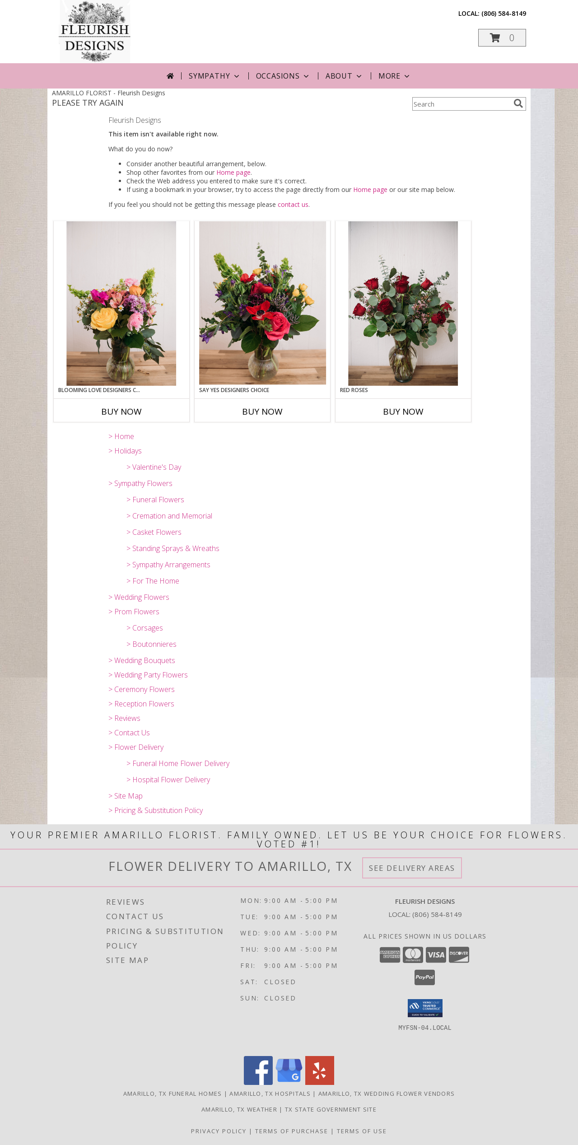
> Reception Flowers (141, 704)
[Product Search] (461, 104)
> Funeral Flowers (155, 500)
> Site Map (125, 796)
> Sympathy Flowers (140, 483)
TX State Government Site (331, 1109)
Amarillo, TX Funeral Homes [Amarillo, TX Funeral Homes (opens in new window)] (172, 1093)
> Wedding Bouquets (141, 660)
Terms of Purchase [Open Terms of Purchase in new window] (291, 1131)
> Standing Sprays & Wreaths (172, 548)
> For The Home (152, 581)
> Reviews (124, 718)
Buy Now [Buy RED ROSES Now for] (403, 411)
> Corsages (144, 628)
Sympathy (215, 76)
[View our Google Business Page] (289, 1082)
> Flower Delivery (135, 747)
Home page (233, 172)
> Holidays (125, 451)
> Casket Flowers (154, 532)
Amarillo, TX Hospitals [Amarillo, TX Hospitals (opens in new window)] (270, 1093)
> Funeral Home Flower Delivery (177, 763)
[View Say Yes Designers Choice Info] (262, 303)
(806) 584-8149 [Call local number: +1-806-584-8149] (503, 13)
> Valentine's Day (153, 467)
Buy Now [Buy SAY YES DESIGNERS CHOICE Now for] (262, 411)
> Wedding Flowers (138, 597)
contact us (293, 204)
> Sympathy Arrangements (168, 565)
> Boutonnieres (151, 644)
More (394, 76)
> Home (121, 436)
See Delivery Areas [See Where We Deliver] (412, 868)
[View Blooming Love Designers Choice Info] (121, 303)
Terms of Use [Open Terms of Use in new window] (362, 1131)
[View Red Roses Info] (403, 303)
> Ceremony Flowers (141, 689)
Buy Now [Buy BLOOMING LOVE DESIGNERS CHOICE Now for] (121, 411)
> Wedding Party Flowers (148, 675)
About (345, 76)
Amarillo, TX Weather (239, 1109)
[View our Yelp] (319, 1082)
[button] (502, 38)
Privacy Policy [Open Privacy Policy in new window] (219, 1131)
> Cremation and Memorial (169, 516)
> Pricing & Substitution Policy (155, 810)
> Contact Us (129, 733)
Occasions (283, 76)
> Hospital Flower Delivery (168, 780)
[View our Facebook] (258, 1082)
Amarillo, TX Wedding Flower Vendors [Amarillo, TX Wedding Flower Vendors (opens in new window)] (386, 1093)
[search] (518, 103)
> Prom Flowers (133, 612)
